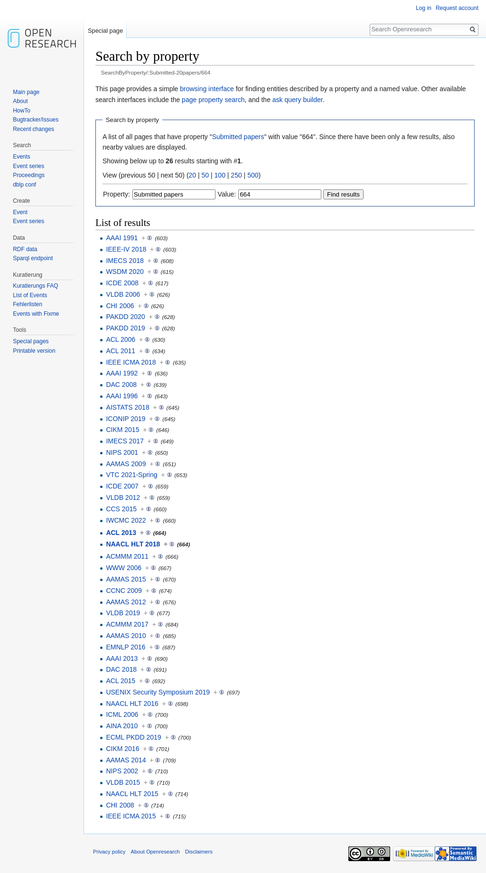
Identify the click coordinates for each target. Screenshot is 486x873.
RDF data (25, 249)
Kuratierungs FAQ (35, 285)
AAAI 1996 (122, 396)
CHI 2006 (120, 306)
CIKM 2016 (122, 748)
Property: (116, 194)
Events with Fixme (36, 313)
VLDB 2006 (123, 294)
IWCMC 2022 (126, 520)
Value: (227, 194)
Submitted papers (238, 137)
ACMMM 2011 (127, 556)
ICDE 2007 (122, 486)
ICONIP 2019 (125, 418)
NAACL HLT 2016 (132, 703)
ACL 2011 (120, 351)
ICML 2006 (122, 714)
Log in (423, 8)
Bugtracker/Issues (35, 119)
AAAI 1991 (122, 238)
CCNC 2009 (123, 590)
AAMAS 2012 (126, 602)
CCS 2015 (121, 509)
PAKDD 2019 (125, 328)
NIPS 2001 (122, 452)
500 (252, 175)
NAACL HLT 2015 (132, 794)
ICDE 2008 (122, 283)
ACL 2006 (120, 339)
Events (21, 156)
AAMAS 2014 (126, 760)
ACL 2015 (120, 681)
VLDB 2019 (123, 613)
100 (220, 175)
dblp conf (24, 184)
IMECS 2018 (124, 260)
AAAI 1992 (122, 373)
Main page (26, 92)
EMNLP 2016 (125, 647)
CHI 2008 (120, 805)
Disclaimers (199, 851)
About (20, 101)
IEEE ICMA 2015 (131, 816)
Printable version (34, 350)
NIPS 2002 (122, 771)
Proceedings (29, 175)
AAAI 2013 (122, 658)
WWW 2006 (123, 568)
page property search (213, 99)
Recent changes (33, 129)
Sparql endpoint (33, 258)
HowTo (21, 110)
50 (205, 175)
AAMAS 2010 (126, 635)
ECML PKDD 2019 (133, 737)
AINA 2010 (122, 726)
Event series (28, 166)
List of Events (30, 295)
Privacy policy (109, 851)
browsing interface (207, 89)
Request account (457, 8)
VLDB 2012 (123, 497)
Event (20, 212)
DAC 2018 (121, 669)
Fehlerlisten (27, 304)
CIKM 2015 (122, 429)
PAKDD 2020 (125, 316)
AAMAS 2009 (126, 464)
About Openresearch (155, 851)
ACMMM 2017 (127, 624)
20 (192, 175)
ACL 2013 (121, 532)
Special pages (30, 341)
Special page (105, 30)
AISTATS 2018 (127, 407)
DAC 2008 (121, 384)
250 (236, 175)
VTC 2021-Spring (131, 475)
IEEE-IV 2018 (126, 249)
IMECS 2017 (124, 441)
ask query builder (297, 99)
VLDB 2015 (123, 782)
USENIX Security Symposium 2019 (158, 692)
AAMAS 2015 (126, 579)
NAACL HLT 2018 (133, 544)
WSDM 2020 (124, 271)
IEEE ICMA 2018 (131, 362)
